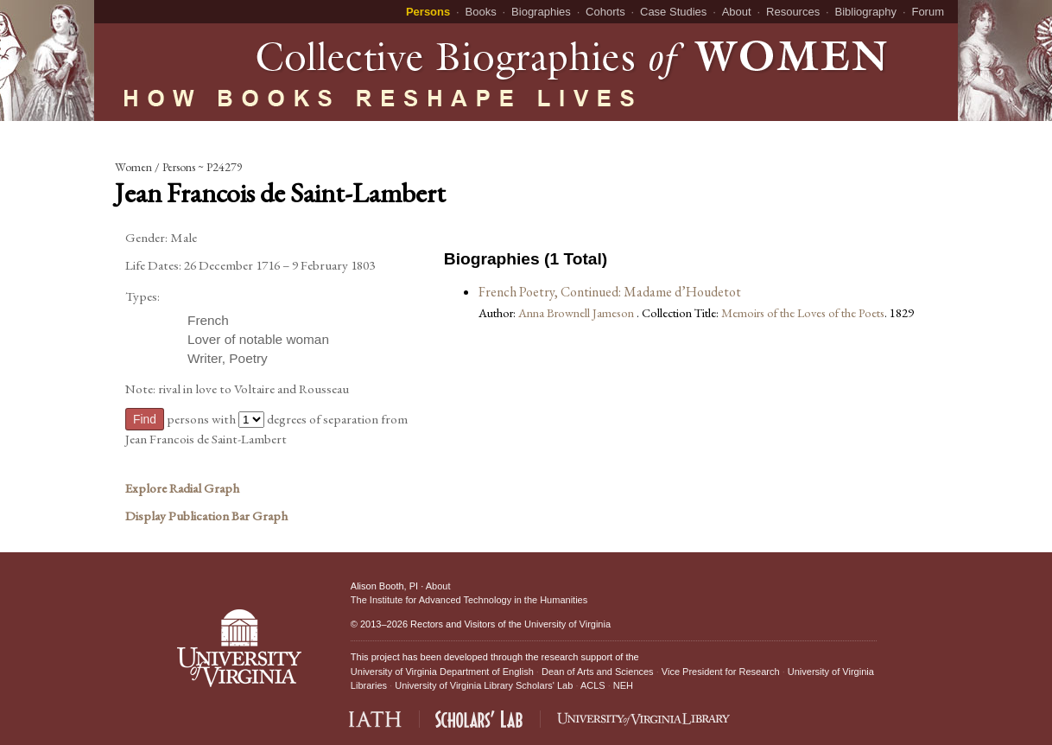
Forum (927, 11)
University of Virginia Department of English (442, 671)
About (736, 11)
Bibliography (866, 11)
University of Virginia (567, 624)
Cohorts (605, 11)
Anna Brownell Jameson (577, 312)
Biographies (541, 11)
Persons (428, 11)
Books (481, 11)
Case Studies (673, 11)
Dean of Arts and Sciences (598, 671)
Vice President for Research (721, 671)
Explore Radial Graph (182, 488)
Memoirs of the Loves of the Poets (802, 312)
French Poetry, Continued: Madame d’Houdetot (609, 292)
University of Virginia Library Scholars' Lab (484, 685)
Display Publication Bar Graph (206, 516)
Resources (793, 11)
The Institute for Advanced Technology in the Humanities (469, 600)
